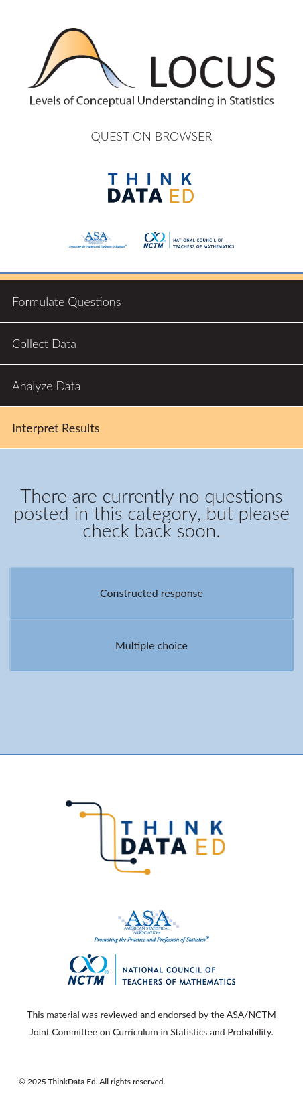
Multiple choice (151, 644)
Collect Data (44, 343)
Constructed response (151, 592)
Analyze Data (46, 385)
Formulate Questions (66, 301)
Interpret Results (56, 427)
